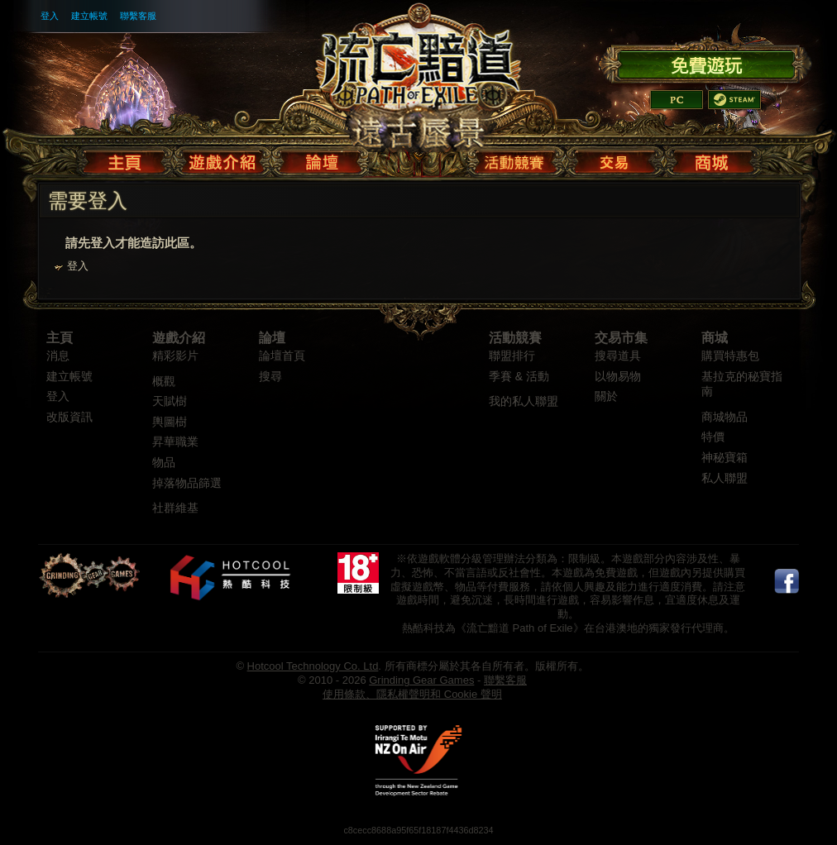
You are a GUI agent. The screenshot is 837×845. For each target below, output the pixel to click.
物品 (163, 462)
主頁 (59, 338)
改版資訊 (69, 417)
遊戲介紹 (178, 338)
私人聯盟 (724, 478)
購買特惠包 (730, 356)
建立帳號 (89, 16)
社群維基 (175, 508)
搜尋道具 (618, 356)
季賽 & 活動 (519, 376)
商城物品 (724, 417)
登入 (50, 16)
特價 (713, 437)
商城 (714, 338)
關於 (606, 396)
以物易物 (618, 376)
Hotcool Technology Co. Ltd (313, 666)
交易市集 (621, 338)
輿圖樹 (169, 422)
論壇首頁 (282, 356)
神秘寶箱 (724, 457)
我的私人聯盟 (523, 401)
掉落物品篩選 (187, 483)
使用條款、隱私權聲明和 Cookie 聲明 (412, 694)
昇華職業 (175, 442)
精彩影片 (175, 356)
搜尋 (270, 376)
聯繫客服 (138, 16)
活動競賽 (515, 338)
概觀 (163, 381)
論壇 (272, 338)
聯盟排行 (512, 356)
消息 (57, 356)
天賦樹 (169, 401)
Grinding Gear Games (421, 680)
